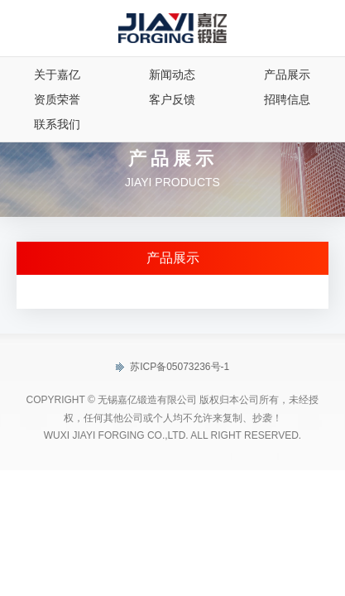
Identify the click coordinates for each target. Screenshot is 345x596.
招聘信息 (287, 99)
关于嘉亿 (57, 74)
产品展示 (287, 74)
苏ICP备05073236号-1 (172, 367)
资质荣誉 (57, 99)
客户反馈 (172, 99)
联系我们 (57, 124)
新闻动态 (172, 74)
